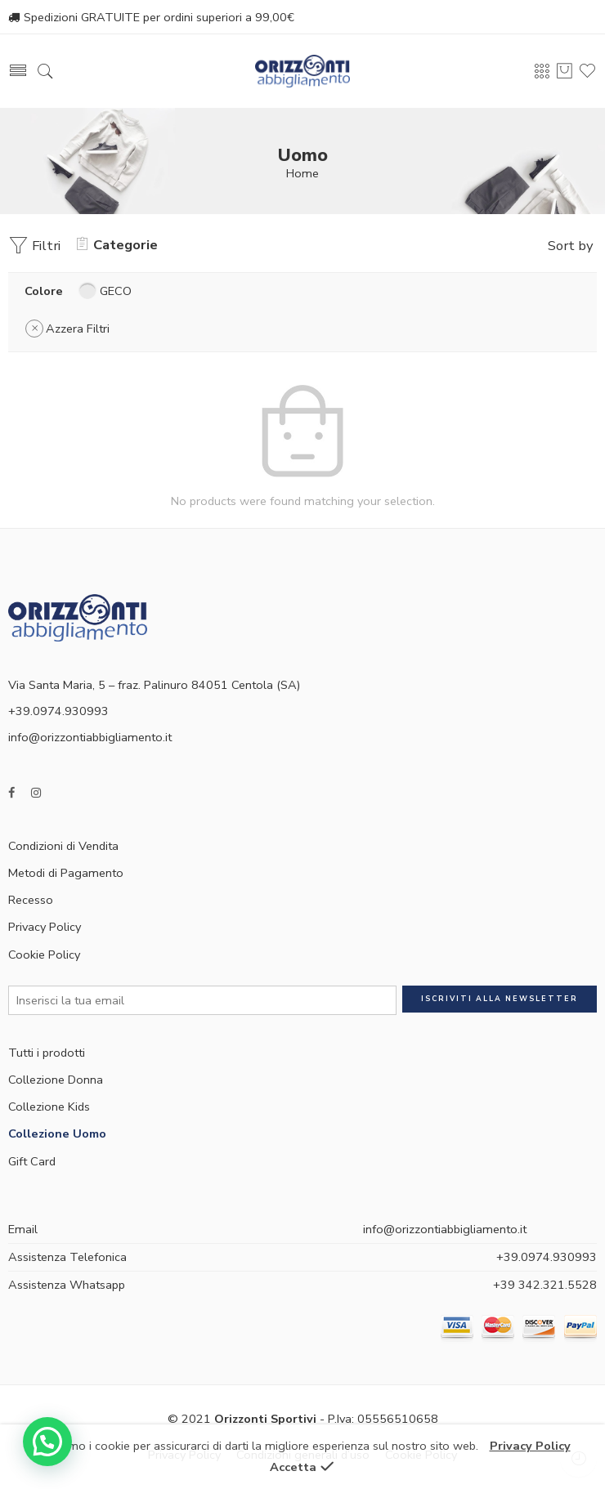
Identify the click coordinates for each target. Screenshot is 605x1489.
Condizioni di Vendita (63, 846)
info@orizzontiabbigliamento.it (90, 737)
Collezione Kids (49, 1106)
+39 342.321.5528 (545, 1285)
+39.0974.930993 (546, 1257)
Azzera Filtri (78, 328)
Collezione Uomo (57, 1133)
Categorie (117, 244)
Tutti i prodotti (46, 1052)
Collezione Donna (55, 1079)
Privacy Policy (44, 927)
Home (302, 173)
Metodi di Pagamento (65, 873)
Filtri (34, 245)
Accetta (293, 1467)
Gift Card (32, 1161)
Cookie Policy (44, 954)
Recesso (30, 900)
